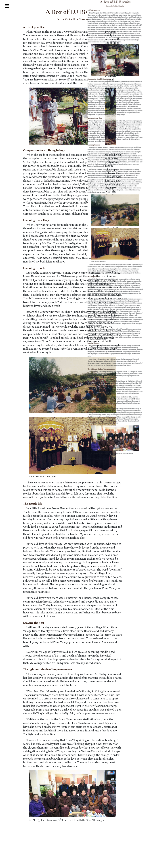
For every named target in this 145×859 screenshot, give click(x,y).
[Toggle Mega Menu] (7, 6)
